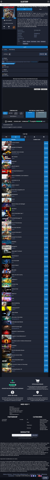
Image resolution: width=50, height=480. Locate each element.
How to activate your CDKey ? (15, 414)
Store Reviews (43, 428)
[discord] (34, 478)
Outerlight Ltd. (37, 33)
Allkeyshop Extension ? (14, 417)
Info (25, 9)
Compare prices (34, 62)
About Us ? (11, 409)
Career (38, 477)
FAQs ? (10, 415)
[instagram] (41, 478)
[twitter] (37, 478)
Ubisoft (35, 35)
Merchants (4, 423)
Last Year (10, 115)
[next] (15, 18)
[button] (32, 72)
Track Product (13, 118)
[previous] (3, 18)
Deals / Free (42, 427)
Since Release (5, 116)
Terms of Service (7, 477)
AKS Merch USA (43, 431)
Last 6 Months (15, 116)
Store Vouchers (43, 422)
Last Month (21, 116)
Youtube (21, 422)
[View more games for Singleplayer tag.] (25, 44)
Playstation (29, 427)
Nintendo (29, 430)
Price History (11, 49)
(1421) (36, 124)
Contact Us (33, 477)
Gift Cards (42, 426)
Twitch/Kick (4, 422)
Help (45, 478)
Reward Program (43, 424)
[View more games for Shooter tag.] (28, 42)
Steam (35, 36)
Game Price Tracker (44, 423)
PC (27, 422)
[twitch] (32, 478)
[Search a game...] (25, 4)
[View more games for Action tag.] (24, 42)
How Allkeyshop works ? (14, 410)
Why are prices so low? (14, 412)
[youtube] (39, 478)
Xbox (28, 425)
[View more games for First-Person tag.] (34, 42)
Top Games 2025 (43, 429)
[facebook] (35, 478)
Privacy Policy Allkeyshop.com (20, 477)
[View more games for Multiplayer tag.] (43, 42)
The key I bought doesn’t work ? (16, 413)
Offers (4, 49)
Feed (40, 9)
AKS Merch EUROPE (44, 432)
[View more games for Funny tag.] (38, 42)
